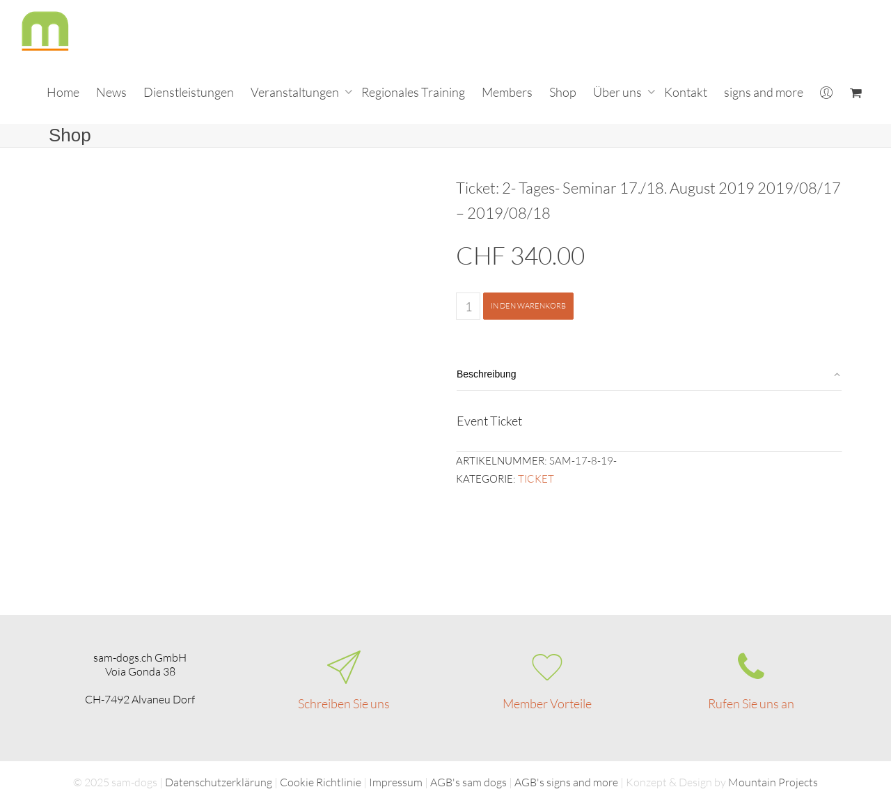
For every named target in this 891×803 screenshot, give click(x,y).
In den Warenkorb (528, 306)
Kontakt (685, 92)
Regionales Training (413, 92)
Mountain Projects (773, 782)
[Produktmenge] (468, 306)
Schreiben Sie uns (344, 703)
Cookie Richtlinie (320, 782)
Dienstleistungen (188, 92)
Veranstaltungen (296, 92)
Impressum (396, 782)
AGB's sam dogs (468, 782)
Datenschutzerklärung (218, 782)
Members (507, 92)
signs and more (763, 92)
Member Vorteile (547, 703)
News (111, 92)
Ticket (536, 478)
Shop (562, 92)
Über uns (618, 92)
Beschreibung (487, 374)
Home (63, 92)
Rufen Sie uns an (751, 703)
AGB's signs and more (566, 782)
